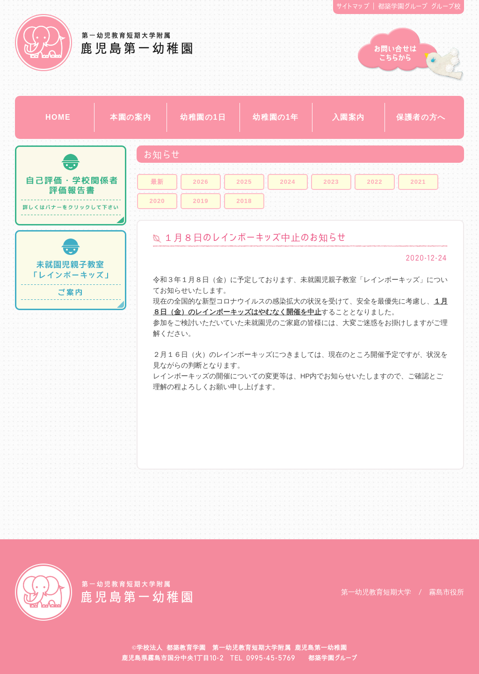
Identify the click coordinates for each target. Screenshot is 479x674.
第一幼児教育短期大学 (376, 591)
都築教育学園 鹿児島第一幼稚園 (103, 42)
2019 (201, 200)
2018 (244, 200)
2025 (244, 181)
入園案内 (348, 117)
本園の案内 (130, 117)
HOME (58, 117)
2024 (288, 181)
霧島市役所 (446, 591)
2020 (157, 200)
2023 (331, 181)
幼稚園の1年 (276, 117)
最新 (157, 181)
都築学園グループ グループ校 (419, 6)
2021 (418, 181)
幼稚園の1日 (203, 117)
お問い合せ (411, 54)
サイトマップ (353, 6)
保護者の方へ (421, 117)
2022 (375, 181)
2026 (201, 181)
